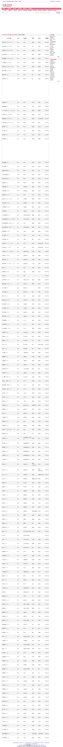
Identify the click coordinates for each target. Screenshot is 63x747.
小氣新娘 (3, 417)
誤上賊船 (3, 352)
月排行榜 (15, 10)
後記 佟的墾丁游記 (10, 58)
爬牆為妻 (3, 194)
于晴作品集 (49, 10)
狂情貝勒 (3, 640)
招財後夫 (3, 563)
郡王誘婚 (3, 66)
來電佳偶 (3, 685)
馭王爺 (51, 40)
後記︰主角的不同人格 (11, 110)
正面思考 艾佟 (9, 283)
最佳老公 (3, 397)
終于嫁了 (3, 393)
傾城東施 (3, 102)
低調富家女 (4, 182)
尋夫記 (3, 478)
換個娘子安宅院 (5, 170)
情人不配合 (4, 235)
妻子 (3, 344)
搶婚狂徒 (3, 608)
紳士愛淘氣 (52, 74)
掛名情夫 (3, 717)
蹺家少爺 (3, 701)
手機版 (20, 1)
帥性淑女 (3, 705)
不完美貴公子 (52, 63)
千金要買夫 (4, 308)
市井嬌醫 (3, 62)
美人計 (3, 474)
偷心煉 (3, 469)
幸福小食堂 (52, 78)
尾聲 (7, 162)
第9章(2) (8, 255)
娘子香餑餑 (4, 166)
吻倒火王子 (4, 198)
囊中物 (3, 507)
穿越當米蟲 (52, 66)
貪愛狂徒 (3, 604)
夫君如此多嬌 (52, 73)
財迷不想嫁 (4, 46)
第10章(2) (8, 190)
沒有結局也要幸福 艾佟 (10, 429)
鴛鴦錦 (3, 482)
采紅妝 (3, 515)
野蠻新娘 (3, 405)
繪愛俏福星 (4, 555)
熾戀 (3, 648)
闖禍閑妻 (3, 672)
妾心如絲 (3, 559)
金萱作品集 (35, 10)
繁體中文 (12, 1)
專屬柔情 (3, 644)
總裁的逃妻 (4, 283)
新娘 (3, 413)
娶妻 (3, 267)
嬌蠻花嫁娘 (4, 624)
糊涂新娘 (3, 421)
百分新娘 (3, 459)
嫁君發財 (3, 114)
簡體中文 (16, 1)
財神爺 (3, 490)
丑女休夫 (3, 583)
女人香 (3, 535)
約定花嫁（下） (5, 243)
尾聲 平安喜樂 (9, 118)
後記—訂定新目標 (9, 114)
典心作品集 (54, 10)
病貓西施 (3, 551)
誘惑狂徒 (3, 620)
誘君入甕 (3, 713)
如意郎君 (3, 451)
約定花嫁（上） (5, 247)
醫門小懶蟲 (4, 70)
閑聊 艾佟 (8, 194)
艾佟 (18, 42)
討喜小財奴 (4, 122)
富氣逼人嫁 (4, 368)
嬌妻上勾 (3, 401)
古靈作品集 (25, 10)
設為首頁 (4, 1)
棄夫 (3, 543)
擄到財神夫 (4, 263)
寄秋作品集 (40, 10)
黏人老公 (3, 709)
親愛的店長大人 (52, 77)
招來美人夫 (4, 255)
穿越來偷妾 (4, 186)
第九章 (5, 344)
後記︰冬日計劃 (9, 198)
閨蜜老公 (51, 48)
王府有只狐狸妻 (5, 174)
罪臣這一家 (52, 71)
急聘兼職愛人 (4, 320)
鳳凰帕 (3, 486)
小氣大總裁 (52, 47)
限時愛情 (3, 447)
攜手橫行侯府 (4, 54)
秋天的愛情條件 (5, 219)
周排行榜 (20, 10)
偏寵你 (3, 575)
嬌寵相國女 (4, 138)
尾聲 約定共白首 (9, 42)
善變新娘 (3, 409)
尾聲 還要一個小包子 (10, 122)
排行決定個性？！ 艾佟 (11, 263)
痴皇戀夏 (3, 616)
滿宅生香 (3, 134)
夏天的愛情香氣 (5, 223)
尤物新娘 (3, 425)
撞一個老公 (4, 729)
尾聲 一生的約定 (9, 46)
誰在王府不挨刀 (5, 178)
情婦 (3, 348)
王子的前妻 (4, 287)
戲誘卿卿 (3, 689)
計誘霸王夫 (4, 251)
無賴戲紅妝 (4, 656)
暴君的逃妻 (4, 312)
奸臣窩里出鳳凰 (52, 62)
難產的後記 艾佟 (11, 223)
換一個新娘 (4, 737)
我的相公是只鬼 (52, 36)
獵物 (3, 531)
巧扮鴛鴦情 (4, 725)
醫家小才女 (4, 74)
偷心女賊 (3, 664)
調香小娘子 (4, 78)
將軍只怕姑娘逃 (52, 44)
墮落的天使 (4, 527)
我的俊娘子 (52, 37)
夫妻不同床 (4, 239)
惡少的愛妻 (4, 291)
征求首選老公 (4, 324)
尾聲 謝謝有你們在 (10, 50)
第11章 (5, 348)
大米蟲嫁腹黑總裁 (53, 41)
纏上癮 (3, 511)
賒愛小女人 (52, 43)
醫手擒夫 (3, 126)
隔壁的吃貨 (4, 50)
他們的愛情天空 (5, 733)
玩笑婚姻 (3, 271)
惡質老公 (3, 336)
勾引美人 (3, 721)
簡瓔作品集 (45, 10)
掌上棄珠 (3, 130)
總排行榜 (10, 10)
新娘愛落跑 (4, 231)
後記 (7, 74)
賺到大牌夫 (4, 259)
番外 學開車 (10, 243)
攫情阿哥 (3, 628)
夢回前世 (3, 433)
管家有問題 (52, 49)
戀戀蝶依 (3, 668)
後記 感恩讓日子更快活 (10, 66)
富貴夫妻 (3, 275)
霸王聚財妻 (4, 202)
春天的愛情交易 (5, 227)
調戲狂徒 (3, 596)
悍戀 (3, 636)
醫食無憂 (51, 70)
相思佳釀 (51, 79)
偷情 (3, 539)
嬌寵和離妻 (4, 58)
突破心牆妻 (4, 190)
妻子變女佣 (4, 304)
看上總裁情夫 (4, 328)
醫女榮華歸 (4, 162)
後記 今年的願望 (8, 62)
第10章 (9, 247)
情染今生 (3, 429)
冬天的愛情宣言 (5, 215)
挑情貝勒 (3, 632)
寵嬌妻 (3, 519)
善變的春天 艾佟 (11, 227)
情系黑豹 (3, 693)
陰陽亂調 (3, 356)
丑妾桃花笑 (52, 51)
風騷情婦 (3, 612)
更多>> (59, 56)
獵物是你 (3, 364)
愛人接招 (3, 443)
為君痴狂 (3, 652)
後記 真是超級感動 (11, 219)
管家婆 (3, 464)
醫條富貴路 (4, 118)
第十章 (9, 320)
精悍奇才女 (4, 600)
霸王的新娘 (4, 316)
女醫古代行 (4, 42)
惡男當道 (3, 372)
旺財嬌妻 (51, 69)
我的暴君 (3, 438)
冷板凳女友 (52, 55)
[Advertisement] (31, 23)
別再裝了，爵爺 (5, 380)
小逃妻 (3, 494)
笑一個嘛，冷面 (5, 376)
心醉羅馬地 (4, 571)
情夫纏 (3, 567)
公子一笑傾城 (4, 110)
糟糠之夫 (3, 340)
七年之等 (51, 45)
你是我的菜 (52, 53)
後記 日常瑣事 (9, 70)
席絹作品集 (30, 10)
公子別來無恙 (52, 75)
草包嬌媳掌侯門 (52, 67)
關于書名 (7, 271)
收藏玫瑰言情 (9, 1)
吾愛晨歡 (3, 660)
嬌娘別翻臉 (4, 106)
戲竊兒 (3, 523)
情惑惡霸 (3, 697)
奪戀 (3, 579)
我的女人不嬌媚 (52, 52)
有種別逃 (3, 360)
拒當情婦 (3, 455)
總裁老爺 (3, 332)
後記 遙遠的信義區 (10, 251)
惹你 (3, 547)
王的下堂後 (4, 279)
